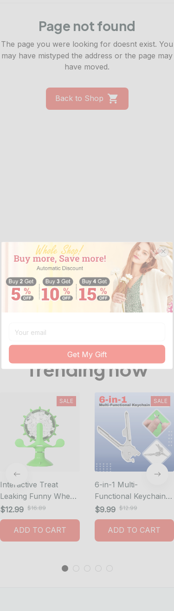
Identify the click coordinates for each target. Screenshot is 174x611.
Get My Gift (87, 354)
